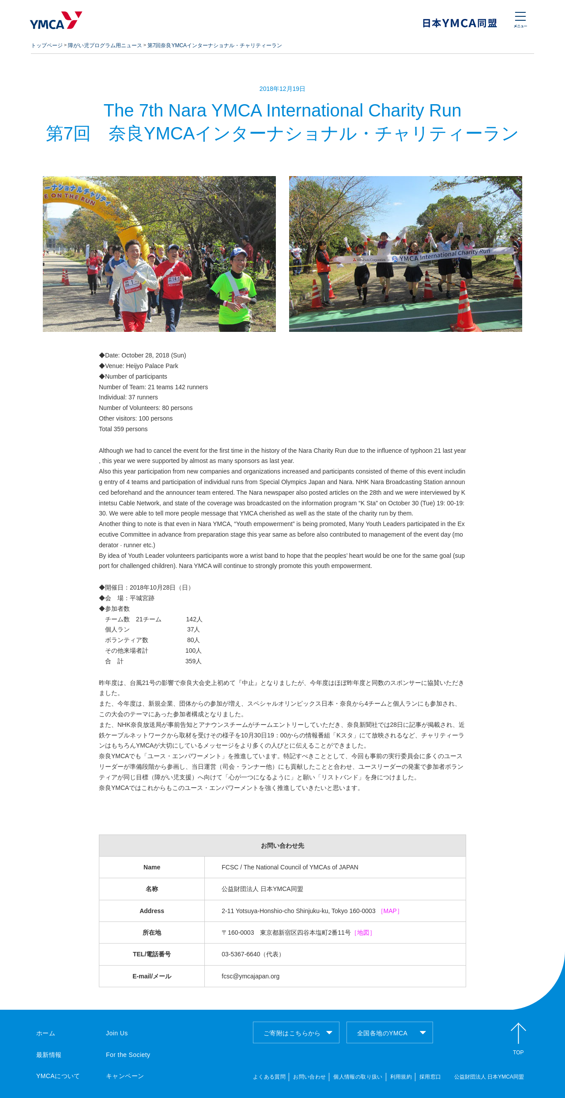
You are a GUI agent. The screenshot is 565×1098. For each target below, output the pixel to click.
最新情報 (49, 1054)
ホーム (45, 1033)
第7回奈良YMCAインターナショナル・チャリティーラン (214, 45)
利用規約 (401, 1077)
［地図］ (363, 932)
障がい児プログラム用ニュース (105, 45)
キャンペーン (125, 1075)
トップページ (47, 45)
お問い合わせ (309, 1077)
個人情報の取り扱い (357, 1077)
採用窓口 (430, 1077)
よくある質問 (269, 1077)
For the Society (128, 1054)
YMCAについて (58, 1075)
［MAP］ (390, 910)
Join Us (117, 1033)
